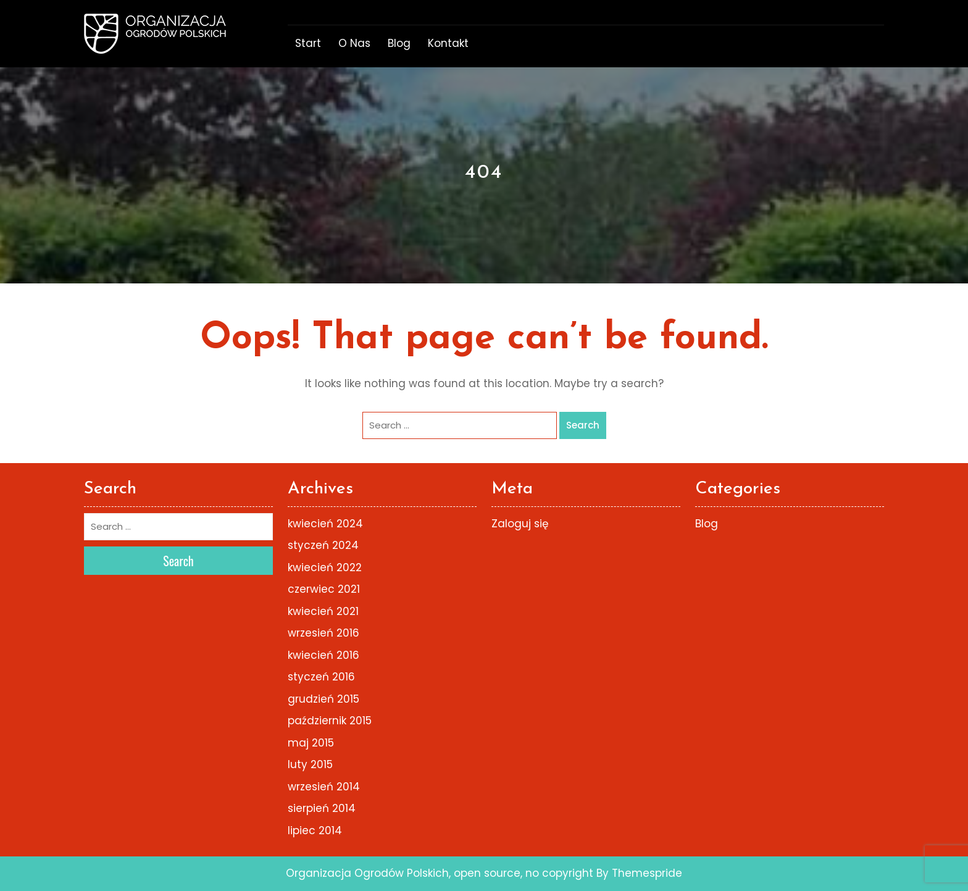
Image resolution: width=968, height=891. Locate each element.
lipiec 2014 (315, 830)
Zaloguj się (520, 523)
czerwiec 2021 (324, 589)
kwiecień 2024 (325, 523)
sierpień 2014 (322, 808)
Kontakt (448, 43)
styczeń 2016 (321, 676)
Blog (399, 43)
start (308, 43)
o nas (354, 43)
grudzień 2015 (323, 699)
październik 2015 (330, 720)
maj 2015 (311, 742)
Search (582, 425)
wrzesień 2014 (324, 786)
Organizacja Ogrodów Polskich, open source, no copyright (439, 873)
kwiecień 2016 (323, 655)
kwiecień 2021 (323, 611)
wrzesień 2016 (323, 632)
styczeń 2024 (323, 545)
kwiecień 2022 (325, 567)
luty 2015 (310, 764)
